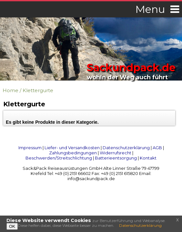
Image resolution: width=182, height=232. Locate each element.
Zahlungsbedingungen (73, 152)
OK (12, 226)
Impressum (30, 147)
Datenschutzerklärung (126, 147)
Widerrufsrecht (115, 152)
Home (10, 90)
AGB (157, 147)
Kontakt (148, 157)
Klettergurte (38, 90)
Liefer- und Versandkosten (72, 147)
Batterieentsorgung (116, 157)
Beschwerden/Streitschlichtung (58, 157)
